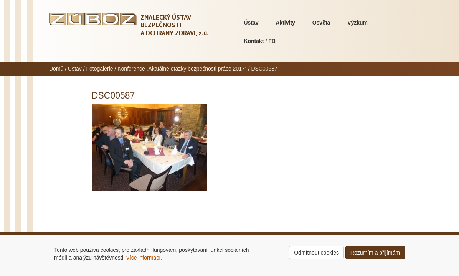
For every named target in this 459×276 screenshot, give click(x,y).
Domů (56, 69)
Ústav (251, 23)
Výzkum (357, 23)
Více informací (143, 258)
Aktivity (285, 23)
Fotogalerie (99, 69)
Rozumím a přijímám (375, 253)
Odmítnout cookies (316, 253)
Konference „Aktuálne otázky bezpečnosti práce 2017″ (182, 69)
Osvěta (321, 23)
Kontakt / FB (259, 41)
